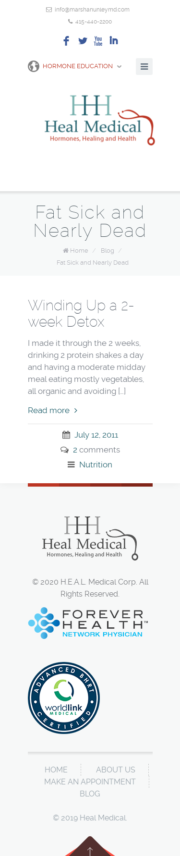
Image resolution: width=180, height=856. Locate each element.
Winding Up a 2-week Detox (81, 313)
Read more (52, 410)
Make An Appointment (90, 781)
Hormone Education (70, 66)
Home (79, 250)
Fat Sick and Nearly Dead (93, 262)
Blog (107, 250)
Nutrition (95, 464)
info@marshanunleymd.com (92, 9)
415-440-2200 (93, 21)
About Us (115, 769)
